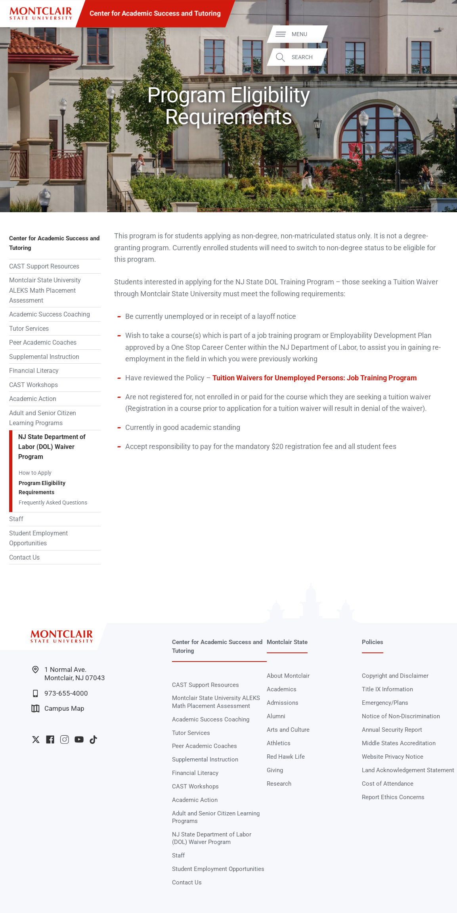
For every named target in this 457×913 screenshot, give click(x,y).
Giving (275, 770)
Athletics (279, 743)
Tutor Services (29, 328)
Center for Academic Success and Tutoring (155, 13)
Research (279, 783)
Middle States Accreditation (399, 743)
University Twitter (35, 739)
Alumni (276, 716)
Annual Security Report (392, 729)
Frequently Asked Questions (53, 502)
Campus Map (57, 708)
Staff (16, 519)
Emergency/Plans (385, 702)
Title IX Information (387, 689)
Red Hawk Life (286, 756)
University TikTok (93, 739)
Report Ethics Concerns (393, 797)
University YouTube (79, 739)
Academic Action (32, 399)
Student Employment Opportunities (38, 538)
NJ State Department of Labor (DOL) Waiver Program (52, 446)
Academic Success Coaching (49, 314)
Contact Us (24, 557)
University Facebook (50, 739)
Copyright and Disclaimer (395, 675)
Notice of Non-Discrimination (401, 716)
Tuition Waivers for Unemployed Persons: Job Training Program (314, 378)
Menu (436, 34)
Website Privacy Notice (392, 756)
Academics (281, 689)
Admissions (282, 702)
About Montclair (288, 675)
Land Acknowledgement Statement (408, 770)
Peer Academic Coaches (42, 342)
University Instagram (64, 739)
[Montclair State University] (40, 13)
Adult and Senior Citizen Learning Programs (42, 418)
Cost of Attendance (387, 783)
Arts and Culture (288, 729)
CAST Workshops (33, 385)
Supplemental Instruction (44, 357)
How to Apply (35, 473)
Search (438, 57)
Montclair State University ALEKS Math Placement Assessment (45, 290)
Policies (372, 642)
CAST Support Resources (44, 266)
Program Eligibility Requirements (42, 487)
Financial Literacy (34, 370)
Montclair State (287, 642)
